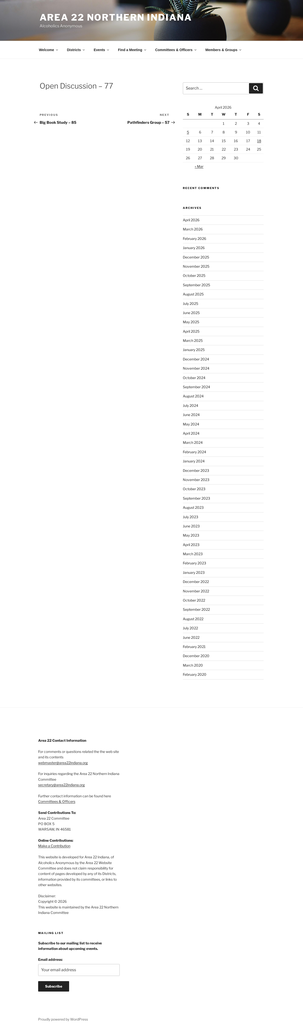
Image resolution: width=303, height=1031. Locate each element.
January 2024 (194, 461)
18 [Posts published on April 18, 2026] (259, 141)
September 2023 (196, 498)
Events (102, 50)
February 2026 (194, 238)
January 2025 (194, 350)
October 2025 (194, 275)
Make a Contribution (54, 846)
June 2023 (191, 526)
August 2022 (193, 619)
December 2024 (196, 359)
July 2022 (190, 628)
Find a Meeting (132, 50)
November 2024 (196, 368)
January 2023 (194, 572)
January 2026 (194, 248)
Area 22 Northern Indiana (116, 17)
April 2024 (191, 433)
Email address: (50, 959)
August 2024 (193, 396)
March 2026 (193, 229)
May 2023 (191, 535)
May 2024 (191, 424)
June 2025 (191, 313)
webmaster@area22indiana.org (63, 763)
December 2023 (196, 470)
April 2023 (191, 545)
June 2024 (191, 415)
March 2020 (193, 665)
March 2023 (193, 554)
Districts (76, 50)
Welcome (49, 50)
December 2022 (196, 582)
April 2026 (191, 220)
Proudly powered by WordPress (63, 1019)
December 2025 (196, 257)
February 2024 (194, 452)
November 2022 (196, 591)
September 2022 (196, 609)
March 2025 (193, 340)
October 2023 (194, 489)
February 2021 (194, 646)
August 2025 (193, 294)
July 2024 (190, 405)
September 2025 (196, 285)
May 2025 (191, 322)
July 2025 (190, 303)
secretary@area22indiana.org (61, 785)
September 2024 (196, 387)
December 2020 (196, 656)
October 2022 (194, 600)
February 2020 (194, 674)
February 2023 (194, 563)
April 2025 (191, 331)
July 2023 (190, 517)
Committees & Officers (176, 50)
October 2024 (194, 378)
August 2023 (193, 507)
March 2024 (193, 442)
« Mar (199, 166)
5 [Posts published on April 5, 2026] (188, 132)
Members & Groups (223, 50)
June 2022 (191, 637)
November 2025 (196, 266)
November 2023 (196, 480)
